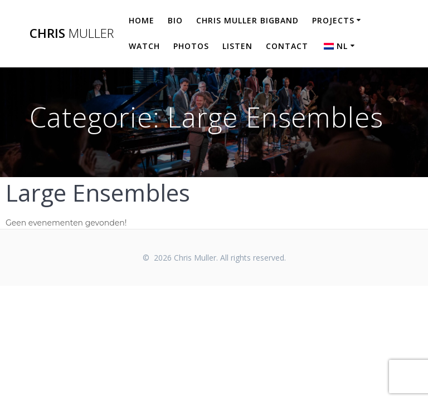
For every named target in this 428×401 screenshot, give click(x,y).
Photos (191, 46)
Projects (333, 20)
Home (141, 20)
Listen (237, 46)
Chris (72, 33)
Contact (287, 46)
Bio (175, 20)
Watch (144, 46)
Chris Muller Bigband (247, 20)
